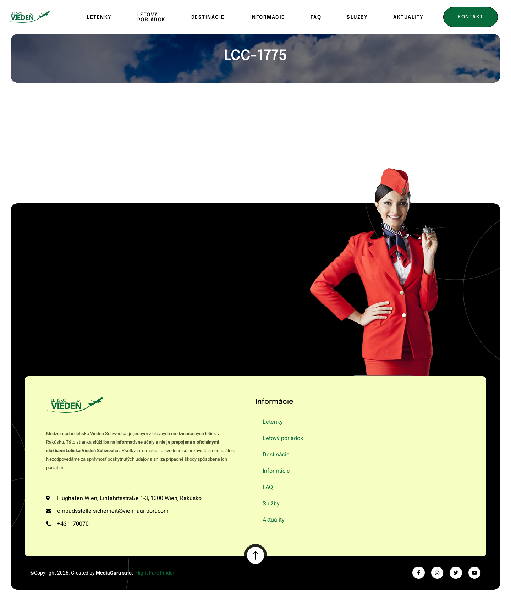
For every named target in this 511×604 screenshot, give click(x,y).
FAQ (316, 17)
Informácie (267, 17)
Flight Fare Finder (154, 573)
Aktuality (274, 520)
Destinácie (208, 17)
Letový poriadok (151, 17)
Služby (357, 17)
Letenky (99, 17)
